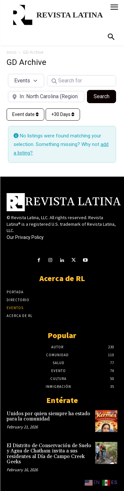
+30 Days (62, 114)
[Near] (46, 96)
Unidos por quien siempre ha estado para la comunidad (48, 416)
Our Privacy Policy (25, 237)
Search (105, 96)
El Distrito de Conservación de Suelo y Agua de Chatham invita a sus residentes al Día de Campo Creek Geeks (49, 454)
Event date (25, 114)
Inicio (12, 52)
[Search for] (81, 80)
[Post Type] (26, 80)
